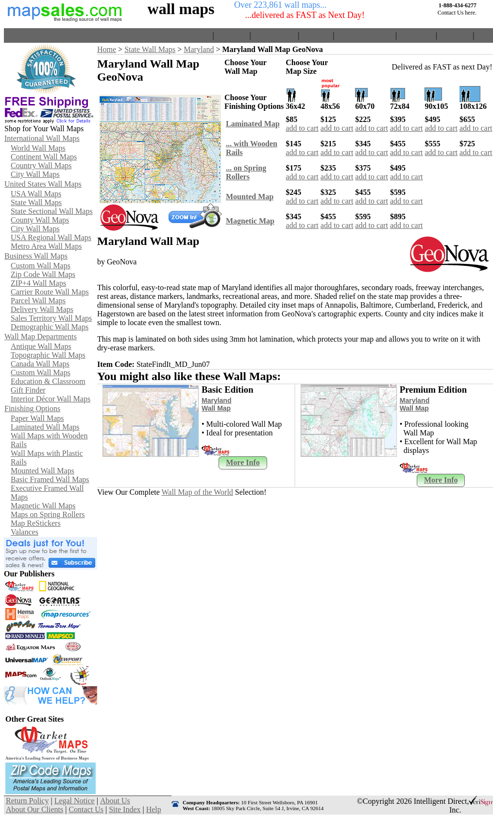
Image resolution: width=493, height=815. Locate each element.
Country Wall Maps (41, 165)
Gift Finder (28, 390)
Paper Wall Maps (37, 418)
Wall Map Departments (40, 336)
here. (470, 12)
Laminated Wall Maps (45, 427)
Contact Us (416, 35)
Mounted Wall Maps (42, 471)
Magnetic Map (250, 221)
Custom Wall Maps (40, 265)
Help (483, 35)
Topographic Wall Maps (48, 355)
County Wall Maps (40, 220)
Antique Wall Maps (41, 346)
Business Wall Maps (36, 256)
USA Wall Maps (36, 194)
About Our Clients (364, 35)
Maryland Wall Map (216, 404)
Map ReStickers (36, 523)
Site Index (455, 35)
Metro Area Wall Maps (46, 246)
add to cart (302, 128)
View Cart (231, 35)
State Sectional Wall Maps (52, 211)
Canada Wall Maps (40, 364)
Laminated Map (253, 124)
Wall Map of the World (197, 492)
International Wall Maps (42, 138)
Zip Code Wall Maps (43, 274)
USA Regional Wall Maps (51, 237)
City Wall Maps (35, 174)
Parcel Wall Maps (38, 300)
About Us (316, 35)
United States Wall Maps (43, 184)
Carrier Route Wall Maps (50, 292)
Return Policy (274, 35)
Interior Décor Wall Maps (50, 399)
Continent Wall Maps (44, 157)
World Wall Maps (38, 148)
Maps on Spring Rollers (48, 514)
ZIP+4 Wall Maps (38, 283)
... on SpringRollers (246, 172)
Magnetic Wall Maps (43, 506)
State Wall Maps (36, 202)
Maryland (199, 49)
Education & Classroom (48, 381)
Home (200, 35)
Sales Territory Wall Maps (51, 318)
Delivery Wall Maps (42, 309)
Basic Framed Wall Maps (50, 479)
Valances (24, 532)
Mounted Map (249, 196)
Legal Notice (74, 801)
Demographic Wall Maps (49, 327)
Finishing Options (32, 408)
